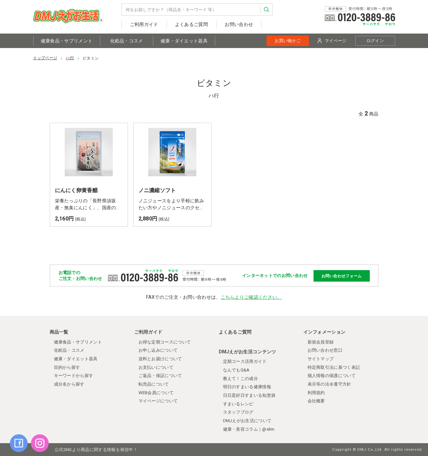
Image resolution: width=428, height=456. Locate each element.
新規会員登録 (321, 342)
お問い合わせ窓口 (325, 350)
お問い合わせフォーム (341, 275)
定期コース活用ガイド (245, 361)
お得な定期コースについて (164, 342)
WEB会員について (156, 392)
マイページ (332, 40)
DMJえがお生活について (247, 420)
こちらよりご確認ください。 (251, 297)
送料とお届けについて (160, 358)
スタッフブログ (238, 412)
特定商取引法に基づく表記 (334, 367)
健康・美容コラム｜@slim (249, 429)
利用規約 (316, 392)
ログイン (375, 40)
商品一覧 (59, 332)
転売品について (153, 384)
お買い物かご (288, 40)
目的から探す (67, 367)
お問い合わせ (239, 24)
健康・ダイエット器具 (184, 40)
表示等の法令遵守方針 (329, 384)
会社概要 (316, 400)
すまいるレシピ (238, 403)
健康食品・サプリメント (66, 40)
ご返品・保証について (160, 375)
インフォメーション (324, 332)
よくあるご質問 (191, 24)
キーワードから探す (73, 375)
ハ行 (70, 58)
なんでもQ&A (236, 369)
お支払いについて (155, 367)
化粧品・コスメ (126, 40)
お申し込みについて (158, 350)
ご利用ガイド (144, 24)
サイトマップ (321, 358)
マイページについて (158, 400)
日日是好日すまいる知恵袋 (249, 395)
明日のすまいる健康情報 (247, 386)
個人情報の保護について (332, 375)
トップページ (45, 58)
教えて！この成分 (240, 378)
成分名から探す (69, 384)
